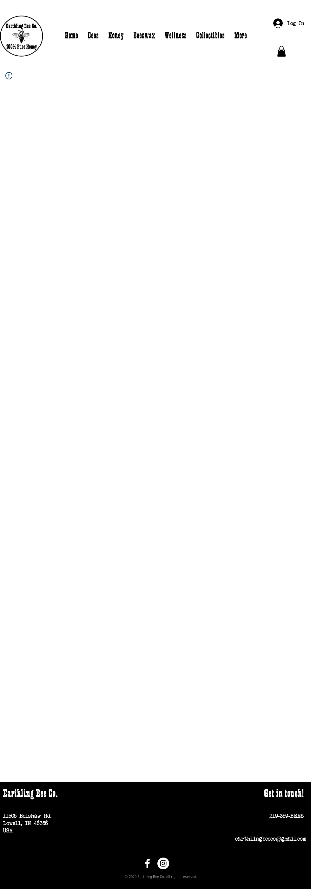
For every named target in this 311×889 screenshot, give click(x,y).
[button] (281, 51)
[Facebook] (147, 863)
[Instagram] (163, 863)
